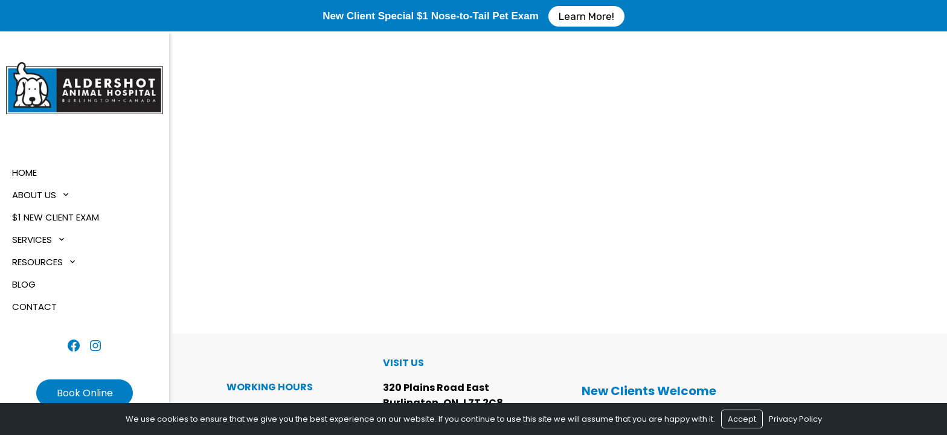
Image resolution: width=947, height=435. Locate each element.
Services (32, 239)
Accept (742, 419)
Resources (37, 262)
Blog (24, 284)
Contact (34, 306)
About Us (34, 194)
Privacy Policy (795, 419)
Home (24, 172)
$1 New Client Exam (55, 217)
